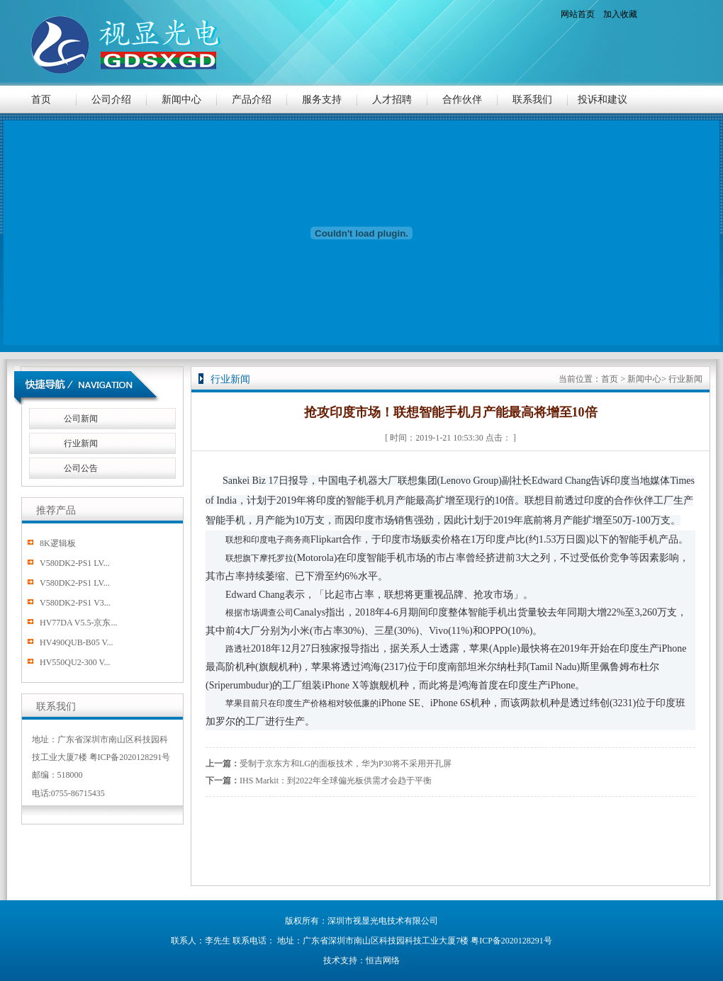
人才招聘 (392, 99)
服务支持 (322, 99)
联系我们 (532, 99)
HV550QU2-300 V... (75, 662)
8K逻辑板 (58, 543)
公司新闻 (81, 419)
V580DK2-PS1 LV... (75, 563)
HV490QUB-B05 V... (76, 642)
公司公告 (81, 468)
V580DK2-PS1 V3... (75, 603)
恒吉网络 (383, 960)
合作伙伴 (462, 99)
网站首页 (578, 14)
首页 (41, 99)
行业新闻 (81, 443)
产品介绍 (251, 99)
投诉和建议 (602, 99)
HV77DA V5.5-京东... (78, 623)
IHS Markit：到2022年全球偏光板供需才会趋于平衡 (336, 781)
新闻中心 (181, 99)
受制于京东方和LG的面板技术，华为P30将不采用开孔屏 (346, 764)
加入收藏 (620, 14)
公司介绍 (111, 99)
